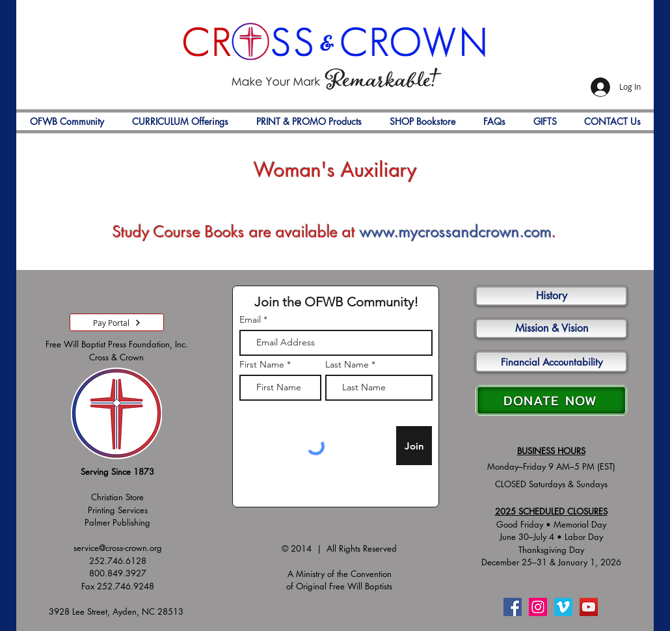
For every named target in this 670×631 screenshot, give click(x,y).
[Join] (414, 445)
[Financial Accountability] (551, 361)
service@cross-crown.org (118, 548)
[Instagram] (538, 607)
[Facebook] (512, 607)
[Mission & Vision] (551, 328)
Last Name (347, 364)
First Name (261, 364)
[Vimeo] (563, 607)
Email (250, 319)
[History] (551, 296)
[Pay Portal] (117, 322)
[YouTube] (589, 607)
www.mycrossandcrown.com (456, 232)
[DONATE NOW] (551, 400)
